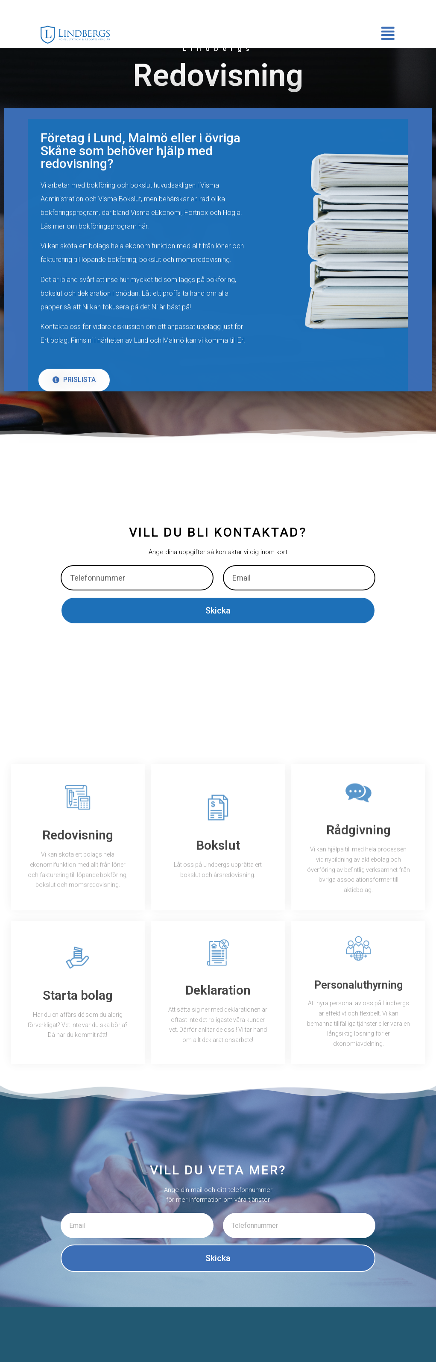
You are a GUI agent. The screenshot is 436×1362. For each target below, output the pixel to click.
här (142, 256)
